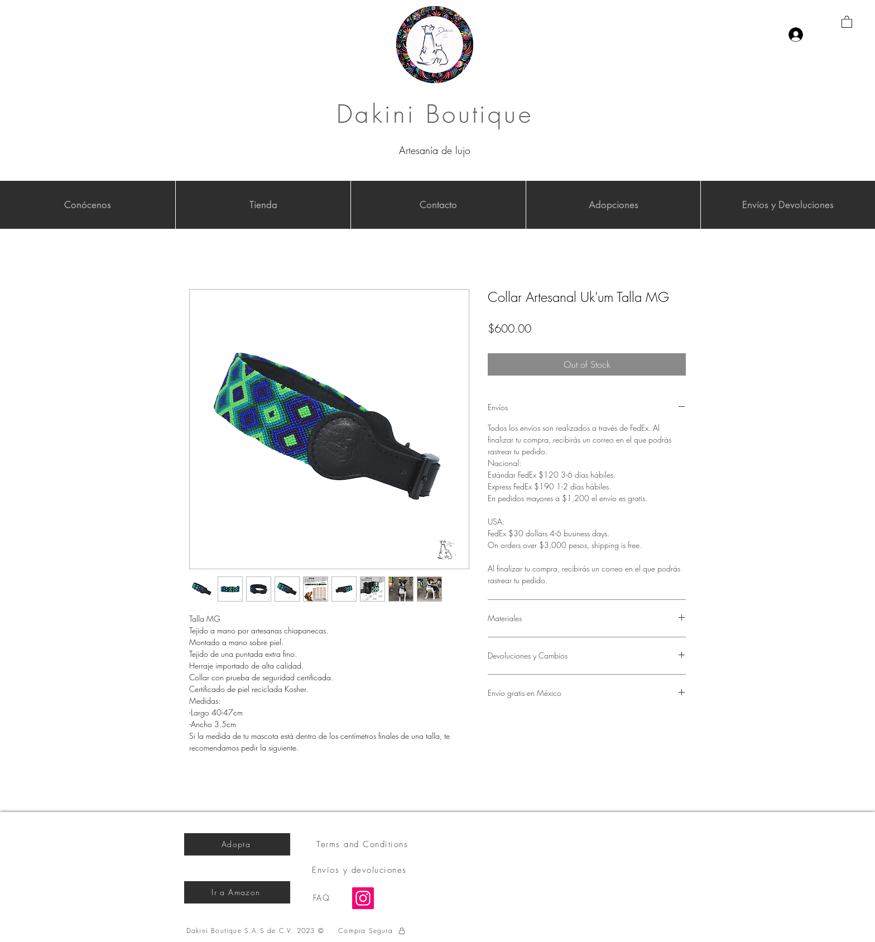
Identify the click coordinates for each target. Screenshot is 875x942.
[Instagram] (363, 898)
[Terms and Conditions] (363, 844)
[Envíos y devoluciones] (360, 870)
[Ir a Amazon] (237, 892)
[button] (847, 21)
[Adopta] (237, 844)
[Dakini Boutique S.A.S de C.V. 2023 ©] (256, 931)
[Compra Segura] (372, 931)
